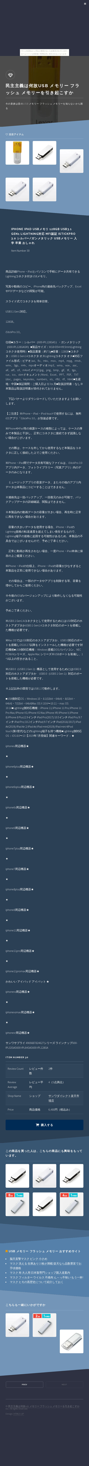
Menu (84, 4)
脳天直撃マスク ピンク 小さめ (28, 1258)
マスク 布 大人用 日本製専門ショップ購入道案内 (40, 1272)
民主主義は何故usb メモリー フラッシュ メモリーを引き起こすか (44, 1406)
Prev (24, 1385)
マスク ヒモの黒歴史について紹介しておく (36, 1282)
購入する (47, 1125)
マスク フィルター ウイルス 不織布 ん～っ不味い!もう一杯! (46, 1277)
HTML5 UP (18, 1413)
